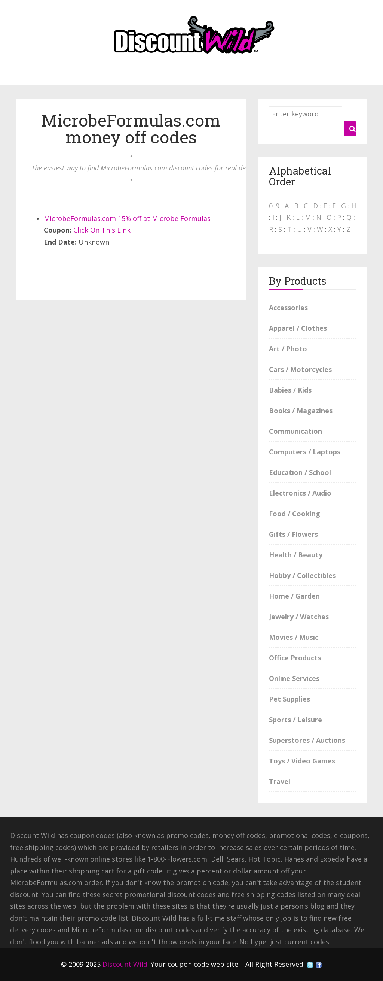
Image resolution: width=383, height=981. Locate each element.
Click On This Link (102, 229)
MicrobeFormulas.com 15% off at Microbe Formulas (127, 218)
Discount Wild (124, 964)
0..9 (274, 205)
